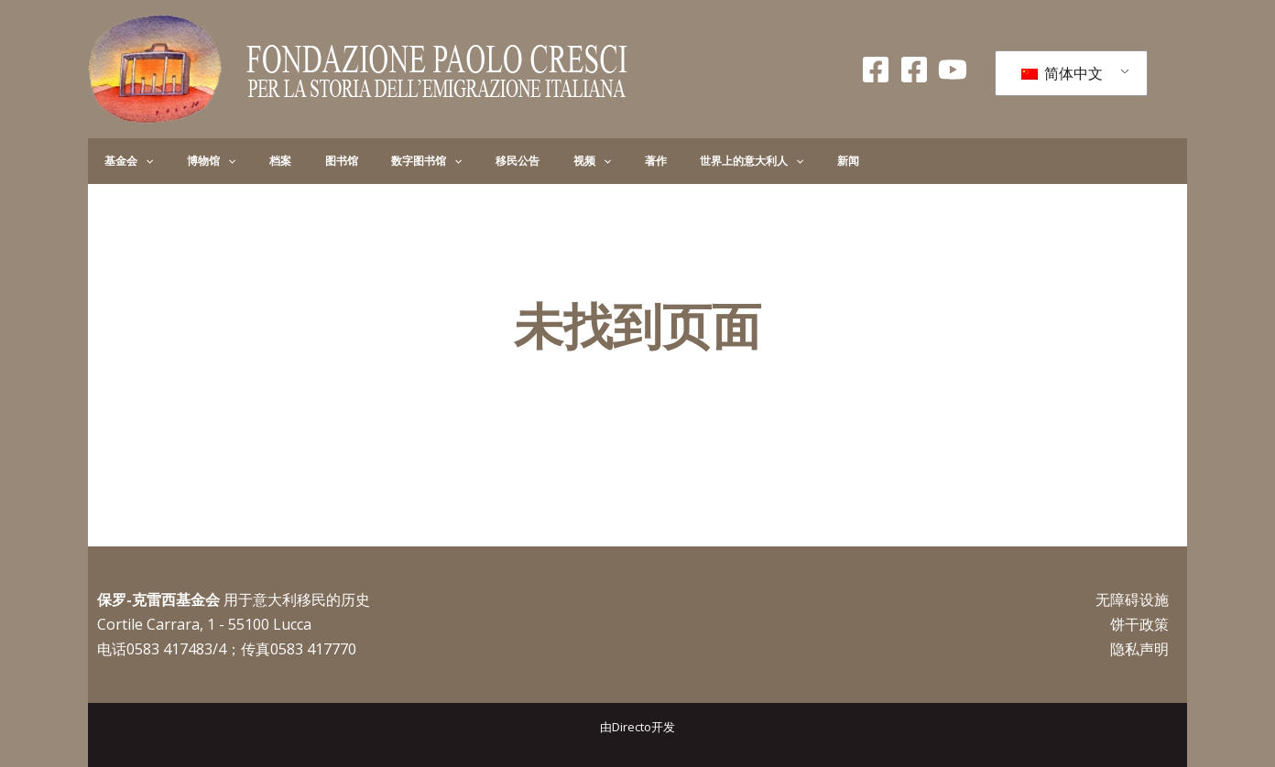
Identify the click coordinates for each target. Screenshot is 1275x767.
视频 (493, 161)
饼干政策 (1139, 624)
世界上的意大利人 (622, 161)
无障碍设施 (1132, 599)
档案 (242, 160)
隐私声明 (1139, 649)
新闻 (703, 160)
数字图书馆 (357, 161)
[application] (138, 161)
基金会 (121, 161)
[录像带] (952, 69)
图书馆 (287, 160)
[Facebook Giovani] (914, 69)
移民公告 (434, 160)
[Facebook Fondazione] (875, 69)
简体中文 (1062, 73)
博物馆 (188, 161)
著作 (541, 160)
